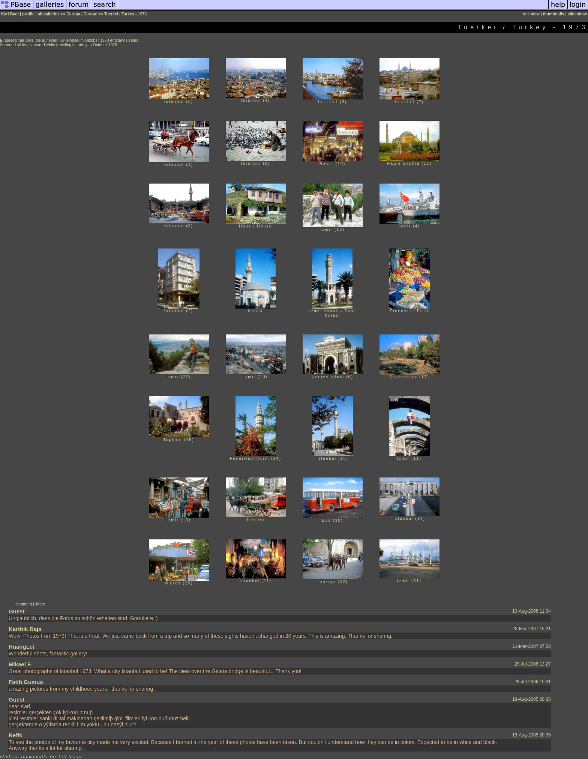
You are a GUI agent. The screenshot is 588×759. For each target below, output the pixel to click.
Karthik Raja (25, 629)
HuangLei (21, 646)
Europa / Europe (81, 14)
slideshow (577, 14)
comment (23, 604)
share (40, 604)
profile (28, 14)
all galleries (49, 14)
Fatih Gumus (26, 682)
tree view (531, 14)
